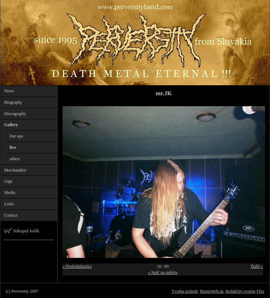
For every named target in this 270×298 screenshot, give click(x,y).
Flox (260, 291)
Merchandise (15, 170)
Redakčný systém (240, 291)
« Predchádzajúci (77, 266)
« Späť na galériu (163, 272)
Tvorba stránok (185, 291)
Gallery (11, 124)
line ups (16, 136)
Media (9, 192)
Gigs (8, 181)
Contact (10, 215)
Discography (15, 113)
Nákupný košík (21, 230)
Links (9, 203)
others (15, 158)
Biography (13, 102)
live (13, 147)
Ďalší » (257, 266)
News (9, 90)
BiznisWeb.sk (211, 291)
